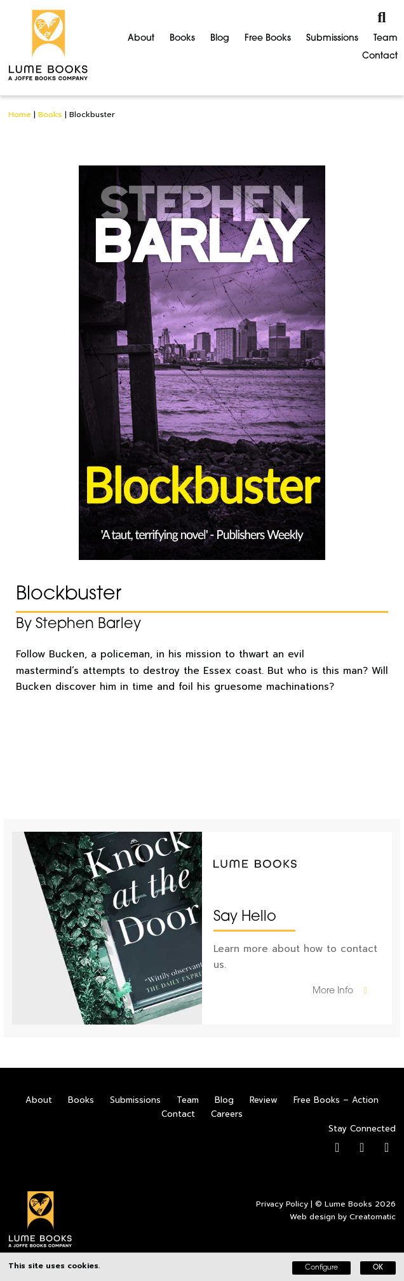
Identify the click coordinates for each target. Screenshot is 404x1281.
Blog (219, 38)
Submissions (332, 38)
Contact (380, 56)
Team (386, 38)
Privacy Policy (282, 1204)
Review (264, 1100)
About (141, 38)
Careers (227, 1114)
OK (378, 1267)
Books (182, 38)
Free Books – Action (336, 1100)
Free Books (268, 38)
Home (19, 114)
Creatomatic (372, 1216)
